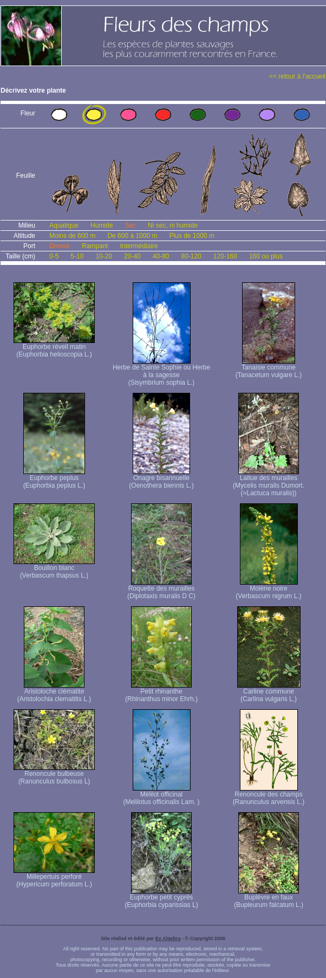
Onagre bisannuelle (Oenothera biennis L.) (161, 478)
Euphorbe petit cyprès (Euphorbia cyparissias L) (161, 898)
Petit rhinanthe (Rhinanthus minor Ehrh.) (161, 692)
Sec (130, 225)
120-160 (225, 256)
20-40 (132, 256)
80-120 (191, 256)
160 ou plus (266, 256)
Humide (101, 225)
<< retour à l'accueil (297, 76)
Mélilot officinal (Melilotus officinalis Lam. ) (161, 795)
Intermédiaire (139, 246)
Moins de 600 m (72, 235)
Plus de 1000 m (191, 235)
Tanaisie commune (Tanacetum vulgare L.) (269, 368)
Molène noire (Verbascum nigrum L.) (268, 589)
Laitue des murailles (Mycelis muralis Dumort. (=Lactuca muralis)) (268, 482)
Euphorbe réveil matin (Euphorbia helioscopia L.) (54, 347)
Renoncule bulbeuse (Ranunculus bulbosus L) (54, 774)
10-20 (103, 256)
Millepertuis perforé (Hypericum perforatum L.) (54, 877)
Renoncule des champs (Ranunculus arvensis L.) (269, 795)
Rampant (95, 246)
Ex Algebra (168, 938)
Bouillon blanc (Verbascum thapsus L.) (54, 568)
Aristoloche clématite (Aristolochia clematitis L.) (54, 692)
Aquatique (64, 225)
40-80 (161, 256)
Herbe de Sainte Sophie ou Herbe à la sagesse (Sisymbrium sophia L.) (161, 372)
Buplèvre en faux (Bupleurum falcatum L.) (268, 898)
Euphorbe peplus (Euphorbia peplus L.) (54, 478)
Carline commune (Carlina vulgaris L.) (269, 692)
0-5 (53, 256)
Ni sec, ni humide (173, 225)
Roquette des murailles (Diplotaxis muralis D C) (161, 589)
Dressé (59, 246)
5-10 (76, 256)
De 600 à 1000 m (132, 235)
